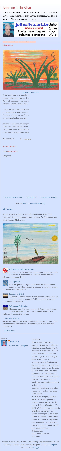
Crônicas (21, 41)
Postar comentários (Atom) (34, 203)
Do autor (32, 41)
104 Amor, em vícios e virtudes (21, 269)
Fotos (27, 41)
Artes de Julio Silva (17, 8)
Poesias (10, 41)
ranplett (54, 444)
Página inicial (31, 197)
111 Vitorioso (9, 331)
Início (5, 41)
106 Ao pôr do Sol (16, 294)
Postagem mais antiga (48, 197)
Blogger (36, 447)
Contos (15, 41)
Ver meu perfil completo (18, 345)
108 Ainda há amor (11, 318)
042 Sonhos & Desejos (18, 306)
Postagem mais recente (13, 197)
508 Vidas (7, 209)
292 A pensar (14, 281)
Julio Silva (14, 342)
